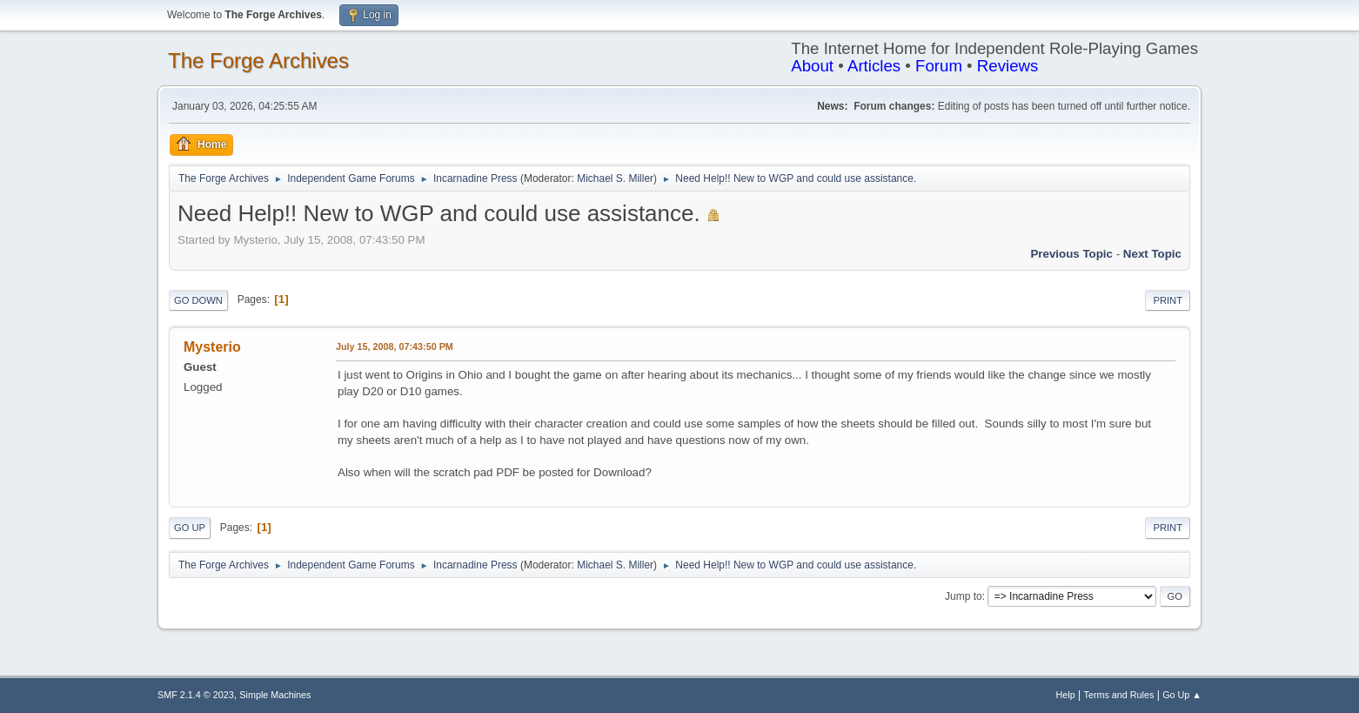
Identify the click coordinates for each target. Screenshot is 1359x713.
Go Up (189, 527)
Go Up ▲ (1182, 694)
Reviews (1008, 66)
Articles (873, 66)
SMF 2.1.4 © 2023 (195, 694)
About (812, 66)
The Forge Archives (258, 60)
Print (1167, 300)
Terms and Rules (1119, 694)
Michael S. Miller (615, 178)
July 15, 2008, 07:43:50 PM (394, 346)
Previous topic (1071, 253)
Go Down (198, 300)
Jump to (963, 596)
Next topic (1152, 253)
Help (1065, 694)
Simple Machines (275, 694)
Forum (938, 66)
